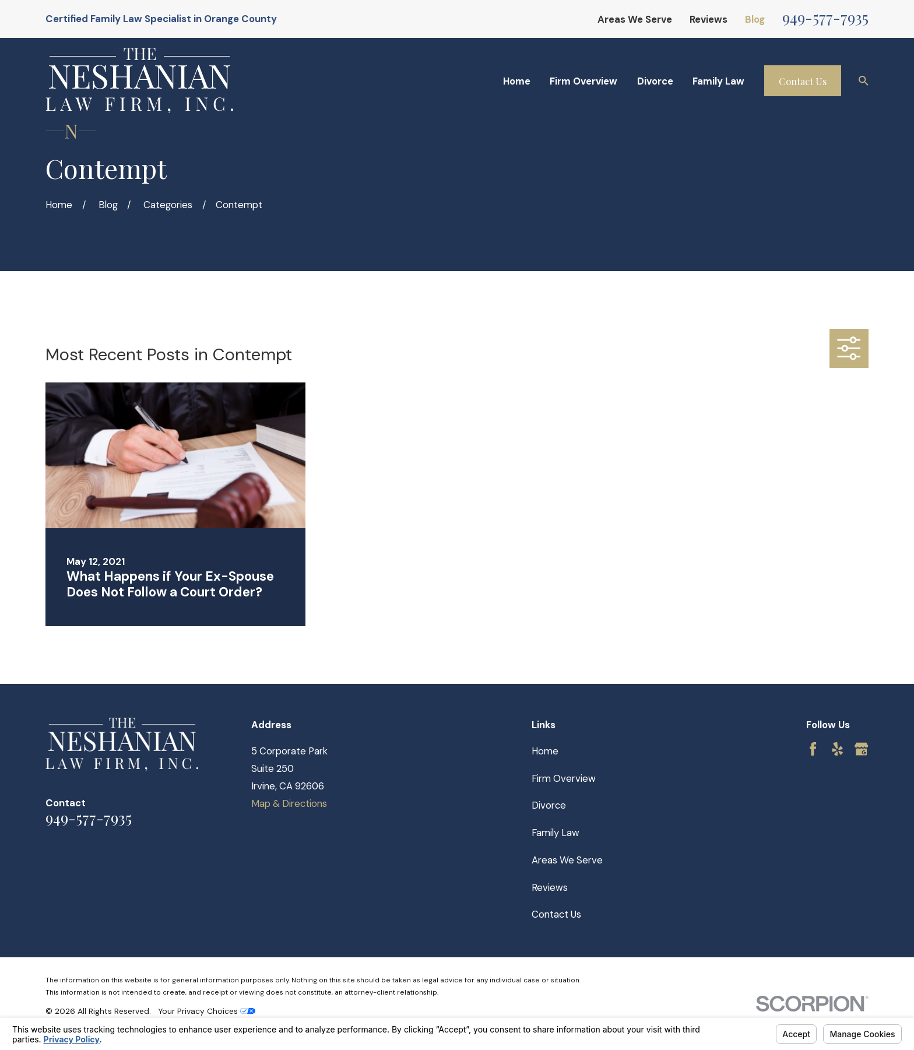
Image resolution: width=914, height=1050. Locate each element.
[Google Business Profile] (861, 749)
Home (545, 751)
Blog (755, 19)
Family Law (555, 832)
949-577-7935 (825, 17)
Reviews (708, 19)
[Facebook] (813, 749)
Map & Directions (289, 803)
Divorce (549, 805)
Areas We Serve (634, 19)
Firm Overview (564, 778)
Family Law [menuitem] (718, 81)
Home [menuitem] (516, 81)
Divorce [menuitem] (655, 81)
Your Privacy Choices (206, 1011)
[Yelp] (837, 749)
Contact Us (803, 81)
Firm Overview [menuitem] (583, 81)
